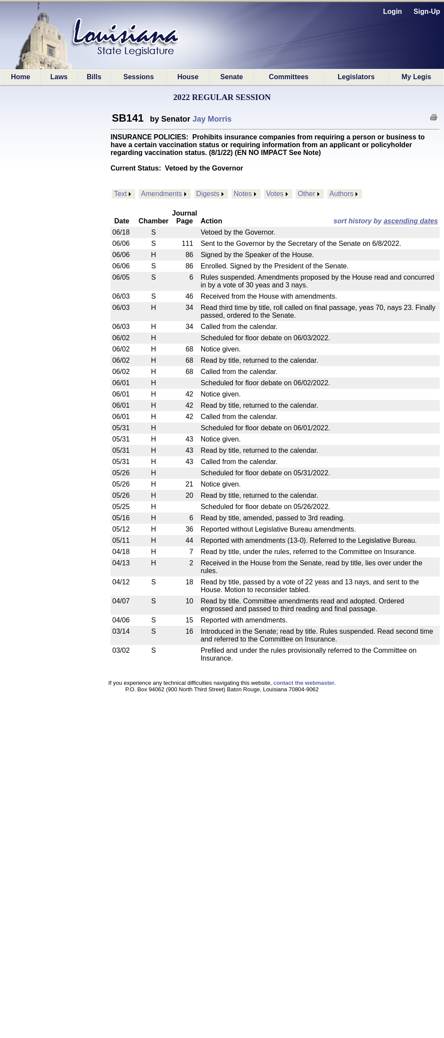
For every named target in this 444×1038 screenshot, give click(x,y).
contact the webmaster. (304, 683)
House (188, 77)
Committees (289, 77)
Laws (59, 77)
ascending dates (411, 221)
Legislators (356, 77)
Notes (243, 193)
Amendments (161, 193)
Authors (341, 193)
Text (120, 193)
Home (20, 77)
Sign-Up (427, 11)
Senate (231, 77)
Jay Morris (212, 119)
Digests (207, 193)
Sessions (139, 77)
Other (306, 193)
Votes (275, 193)
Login (392, 11)
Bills (94, 77)
